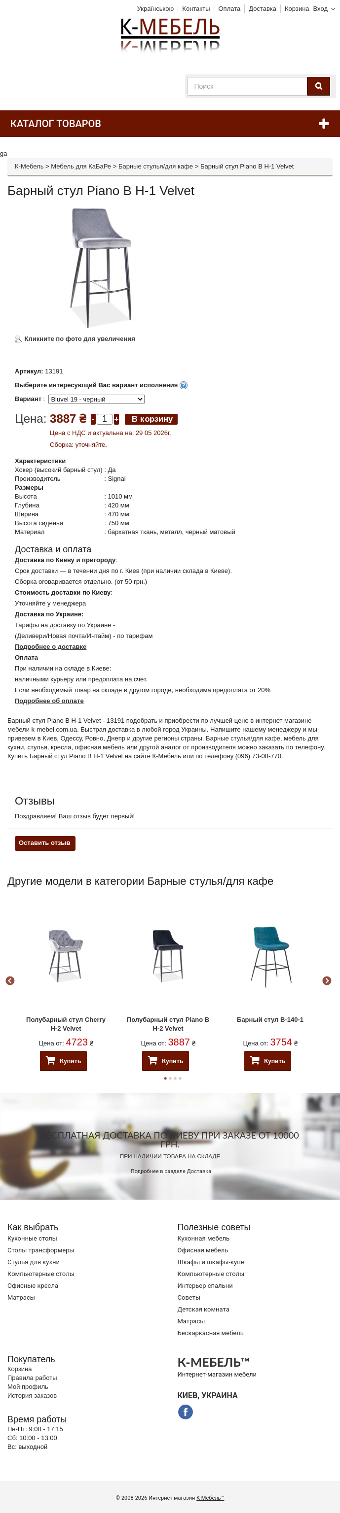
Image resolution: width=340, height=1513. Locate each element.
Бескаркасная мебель (211, 1333)
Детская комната (203, 1309)
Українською (155, 8)
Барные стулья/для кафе (155, 166)
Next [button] (327, 981)
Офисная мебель (203, 1250)
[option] (65, 981)
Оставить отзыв (44, 842)
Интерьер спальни (205, 1285)
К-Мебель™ (210, 1498)
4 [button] (180, 1078)
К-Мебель (29, 166)
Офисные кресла (32, 1285)
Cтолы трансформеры (41, 1250)
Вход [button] (320, 8)
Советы (189, 1297)
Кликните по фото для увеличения (75, 338)
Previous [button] (10, 981)
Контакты (196, 8)
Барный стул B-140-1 (270, 1019)
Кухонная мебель (204, 1238)
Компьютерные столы (41, 1274)
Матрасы (21, 1297)
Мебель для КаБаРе (81, 166)
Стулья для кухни (33, 1262)
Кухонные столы (32, 1238)
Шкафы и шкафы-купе (211, 1262)
